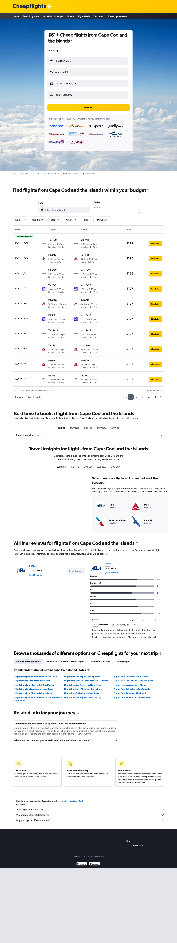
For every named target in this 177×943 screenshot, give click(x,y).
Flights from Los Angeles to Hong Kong (82, 685)
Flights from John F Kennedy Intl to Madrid (34, 685)
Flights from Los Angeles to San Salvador (133, 680)
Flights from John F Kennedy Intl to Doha (83, 689)
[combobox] (55, 50)
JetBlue (32, 566)
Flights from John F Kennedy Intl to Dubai (33, 693)
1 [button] (130, 397)
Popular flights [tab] (123, 661)
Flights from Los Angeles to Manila (130, 685)
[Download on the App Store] (94, 864)
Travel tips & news (117, 16)
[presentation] (72, 41)
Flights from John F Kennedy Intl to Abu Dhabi (36, 676)
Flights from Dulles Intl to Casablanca (82, 693)
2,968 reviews (36, 575)
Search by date (31, 16)
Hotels (70, 16)
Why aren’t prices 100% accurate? (90, 820)
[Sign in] (132, 16)
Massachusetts (48, 174)
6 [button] (155, 397)
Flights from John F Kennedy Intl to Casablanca (86, 680)
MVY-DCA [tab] (102, 428)
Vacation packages (53, 16)
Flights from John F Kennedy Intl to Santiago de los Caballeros (38, 699)
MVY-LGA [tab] (74, 428)
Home (16, 16)
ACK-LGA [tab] (88, 428)
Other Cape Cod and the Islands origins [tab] (65, 661)
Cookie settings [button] (79, 856)
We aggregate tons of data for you (90, 815)
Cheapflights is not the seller (90, 809)
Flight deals (84, 16)
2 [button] (136, 397)
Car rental (99, 16)
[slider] (139, 211)
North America (26, 174)
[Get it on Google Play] (82, 864)
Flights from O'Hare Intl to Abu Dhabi (32, 680)
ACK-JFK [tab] (61, 428)
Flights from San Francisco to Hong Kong (33, 689)
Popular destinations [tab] (100, 661)
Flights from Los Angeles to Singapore (82, 676)
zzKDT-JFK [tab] (61, 467)
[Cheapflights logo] (29, 6)
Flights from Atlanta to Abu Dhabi (130, 693)
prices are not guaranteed (73, 801)
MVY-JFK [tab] (115, 428)
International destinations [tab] (28, 661)
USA (37, 174)
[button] (87, 61)
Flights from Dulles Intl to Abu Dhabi (131, 676)
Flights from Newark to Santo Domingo (132, 697)
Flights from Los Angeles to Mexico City (83, 697)
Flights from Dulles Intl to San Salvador (132, 689)
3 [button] (142, 397)
